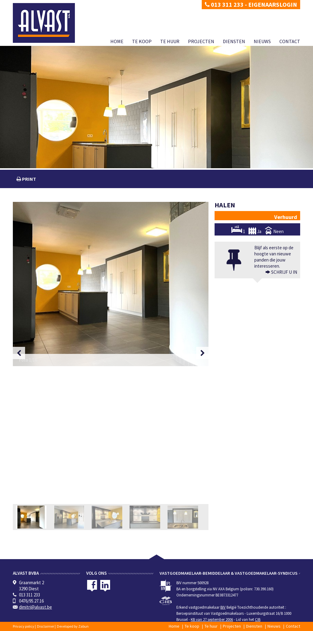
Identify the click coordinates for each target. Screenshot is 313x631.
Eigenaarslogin (272, 4)
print (28, 179)
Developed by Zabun (73, 626)
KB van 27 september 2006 (212, 619)
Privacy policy (23, 626)
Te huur (169, 41)
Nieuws (262, 41)
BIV (223, 607)
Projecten (201, 41)
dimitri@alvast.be (35, 607)
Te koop (142, 41)
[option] (110, 284)
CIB (257, 619)
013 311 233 (224, 4)
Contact (289, 41)
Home (116, 41)
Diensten (234, 41)
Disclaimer (45, 626)
